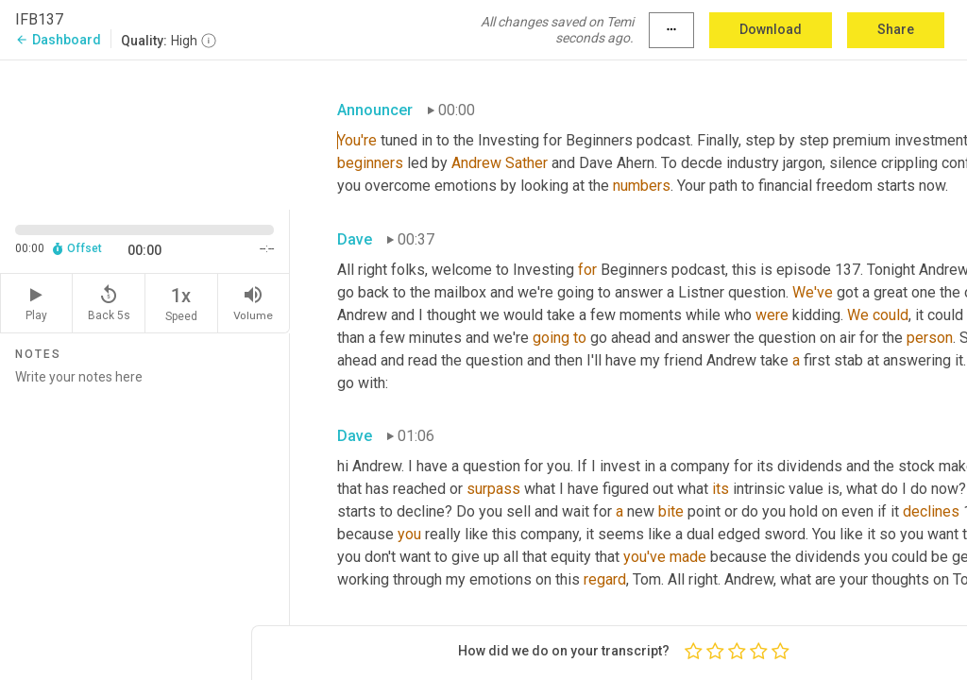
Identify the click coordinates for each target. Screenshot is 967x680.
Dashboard (58, 39)
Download (770, 29)
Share (895, 29)
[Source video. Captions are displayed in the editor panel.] (145, 133)
